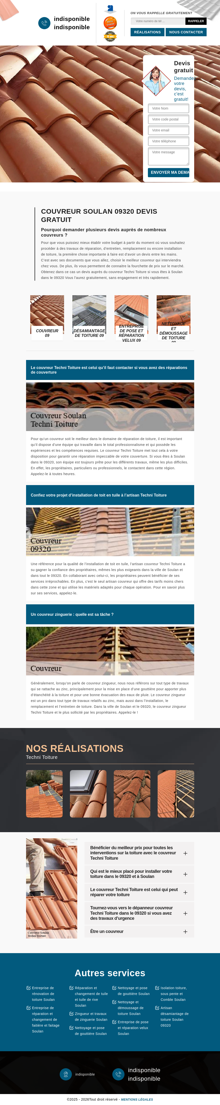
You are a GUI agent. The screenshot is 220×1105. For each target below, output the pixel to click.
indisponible (72, 19)
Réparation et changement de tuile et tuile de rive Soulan (91, 996)
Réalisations (147, 32)
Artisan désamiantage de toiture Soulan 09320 (175, 1016)
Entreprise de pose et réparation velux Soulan (133, 1028)
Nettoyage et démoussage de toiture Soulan (131, 1008)
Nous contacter (186, 32)
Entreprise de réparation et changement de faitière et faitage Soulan (46, 1019)
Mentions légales (137, 1099)
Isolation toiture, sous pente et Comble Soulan (174, 994)
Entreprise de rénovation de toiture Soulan (43, 994)
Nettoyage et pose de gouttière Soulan (91, 1031)
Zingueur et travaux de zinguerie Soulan (91, 1017)
